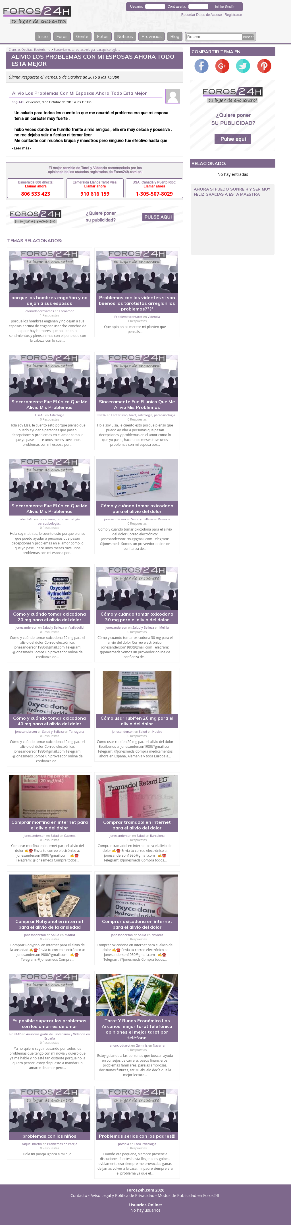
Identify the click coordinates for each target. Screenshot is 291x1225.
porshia (123, 1144)
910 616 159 (94, 194)
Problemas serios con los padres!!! (137, 1136)
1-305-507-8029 (154, 194)
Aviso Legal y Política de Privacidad (123, 1195)
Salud (143, 731)
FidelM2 (15, 1034)
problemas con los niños (49, 1136)
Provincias (152, 36)
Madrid (70, 935)
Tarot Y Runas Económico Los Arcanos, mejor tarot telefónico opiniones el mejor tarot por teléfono (137, 1029)
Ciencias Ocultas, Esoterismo (29, 49)
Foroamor (66, 311)
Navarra (157, 935)
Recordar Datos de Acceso (202, 15)
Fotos (103, 36)
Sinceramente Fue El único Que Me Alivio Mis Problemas (49, 404)
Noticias (125, 36)
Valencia (164, 519)
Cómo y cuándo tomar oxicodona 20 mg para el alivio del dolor (49, 616)
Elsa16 (39, 415)
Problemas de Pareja (62, 1144)
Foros (62, 36)
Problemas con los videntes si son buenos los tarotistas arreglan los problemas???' (137, 303)
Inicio (43, 36)
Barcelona (157, 835)
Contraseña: (176, 7)
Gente (82, 36)
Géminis (141, 1045)
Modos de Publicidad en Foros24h (189, 1195)
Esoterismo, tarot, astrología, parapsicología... (87, 49)
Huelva (157, 731)
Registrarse (233, 15)
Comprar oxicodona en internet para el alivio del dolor (137, 924)
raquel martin (32, 1144)
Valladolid (76, 627)
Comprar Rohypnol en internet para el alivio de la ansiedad (49, 924)
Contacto (78, 1195)
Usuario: (136, 7)
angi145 (18, 102)
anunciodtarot (120, 1045)
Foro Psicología (145, 1144)
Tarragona (76, 731)
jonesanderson (115, 519)
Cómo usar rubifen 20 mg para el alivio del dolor (137, 720)
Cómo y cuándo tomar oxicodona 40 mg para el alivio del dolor (49, 720)
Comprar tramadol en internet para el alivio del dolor (137, 825)
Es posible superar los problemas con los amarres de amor (49, 1023)
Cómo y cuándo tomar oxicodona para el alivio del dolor (137, 508)
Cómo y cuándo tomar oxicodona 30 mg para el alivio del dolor (137, 616)
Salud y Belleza (142, 519)
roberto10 (26, 519)
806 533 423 (35, 194)
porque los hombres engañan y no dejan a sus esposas (49, 300)
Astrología (56, 415)
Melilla (164, 627)
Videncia (154, 316)
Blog (174, 36)
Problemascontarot (128, 316)
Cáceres (69, 835)
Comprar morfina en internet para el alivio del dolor (49, 825)
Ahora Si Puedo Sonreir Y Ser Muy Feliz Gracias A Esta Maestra (232, 192)
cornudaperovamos (40, 311)
